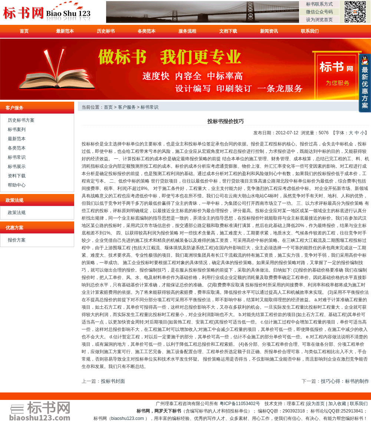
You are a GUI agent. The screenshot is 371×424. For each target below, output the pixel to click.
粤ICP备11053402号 (240, 403)
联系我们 (310, 31)
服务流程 (187, 31)
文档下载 (228, 31)
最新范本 (65, 31)
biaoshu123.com (127, 418)
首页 (24, 31)
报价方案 (17, 240)
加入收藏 (337, 403)
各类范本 (146, 31)
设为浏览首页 (319, 19)
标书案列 (17, 129)
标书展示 (17, 166)
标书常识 (17, 157)
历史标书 (106, 31)
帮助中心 (17, 185)
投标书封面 (113, 381)
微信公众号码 (319, 11)
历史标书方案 (21, 120)
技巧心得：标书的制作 (345, 381)
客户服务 (127, 107)
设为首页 (316, 403)
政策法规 (17, 212)
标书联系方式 (319, 4)
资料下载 (17, 175)
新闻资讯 (269, 31)
